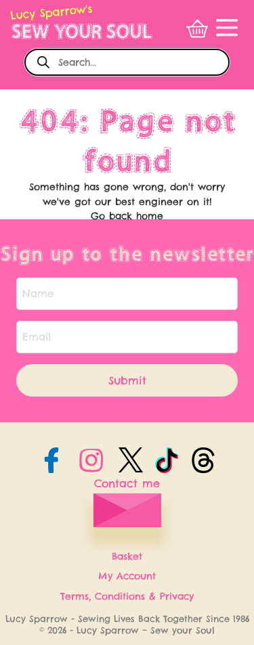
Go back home (127, 216)
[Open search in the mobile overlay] (127, 62)
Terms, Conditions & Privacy (127, 596)
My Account (127, 576)
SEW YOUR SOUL (81, 31)
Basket (127, 556)
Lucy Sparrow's (51, 12)
